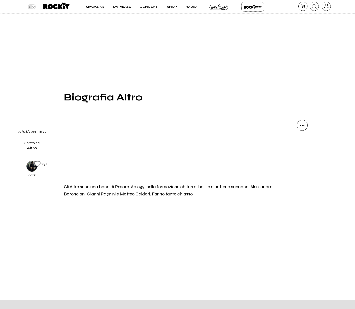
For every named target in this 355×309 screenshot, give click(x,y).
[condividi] (302, 125)
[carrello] (302, 6)
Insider (219, 6)
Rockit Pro (252, 7)
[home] (56, 7)
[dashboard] (326, 6)
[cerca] (314, 6)
